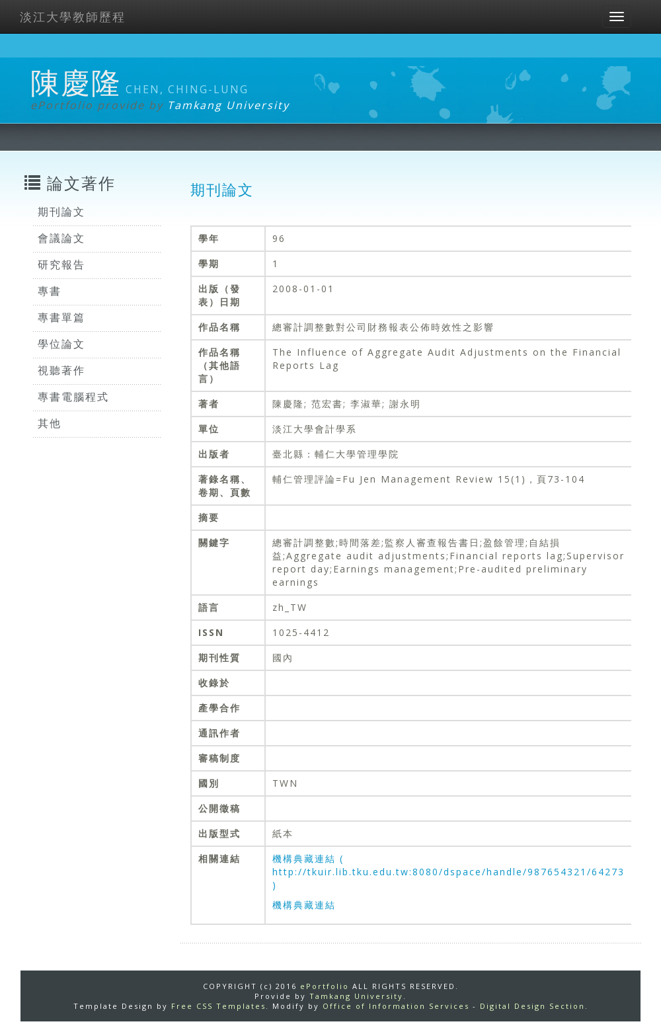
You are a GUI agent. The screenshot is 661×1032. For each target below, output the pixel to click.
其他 (49, 423)
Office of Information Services (396, 1006)
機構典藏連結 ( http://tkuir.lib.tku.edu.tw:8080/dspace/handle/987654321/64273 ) (448, 871)
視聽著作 (61, 370)
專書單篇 (61, 317)
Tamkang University (228, 105)
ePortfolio (324, 986)
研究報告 (61, 264)
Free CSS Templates (218, 1006)
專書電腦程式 (73, 396)
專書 (49, 291)
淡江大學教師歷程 (73, 16)
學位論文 (61, 344)
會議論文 (61, 238)
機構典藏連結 (304, 904)
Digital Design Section (532, 1006)
